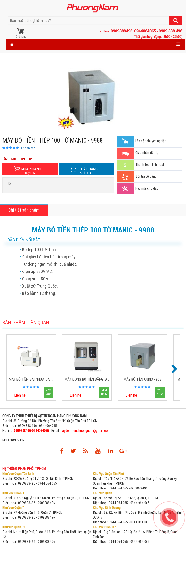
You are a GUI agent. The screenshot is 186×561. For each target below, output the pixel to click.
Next (174, 369)
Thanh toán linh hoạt (149, 164)
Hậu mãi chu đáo (147, 188)
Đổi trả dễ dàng (145, 176)
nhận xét (28, 148)
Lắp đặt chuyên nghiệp (150, 141)
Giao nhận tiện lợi (147, 153)
